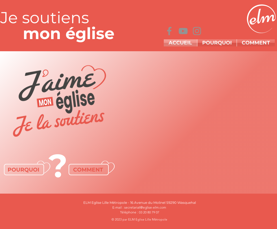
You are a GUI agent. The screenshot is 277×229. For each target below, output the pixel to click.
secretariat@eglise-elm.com (145, 207)
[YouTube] (183, 31)
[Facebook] (169, 31)
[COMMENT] (89, 169)
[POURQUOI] (24, 169)
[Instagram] (196, 31)
